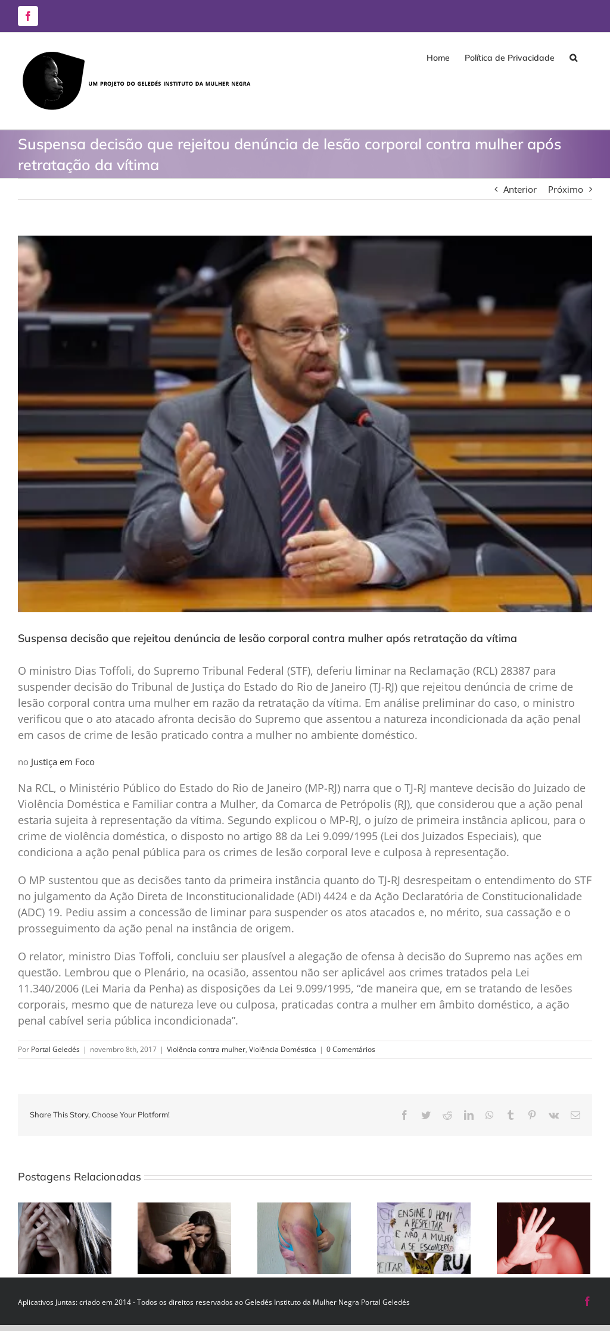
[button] (573, 58)
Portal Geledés (55, 1049)
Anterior (520, 189)
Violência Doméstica (282, 1049)
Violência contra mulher (206, 1049)
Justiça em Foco (63, 762)
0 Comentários (350, 1049)
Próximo (565, 189)
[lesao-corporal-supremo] (305, 424)
